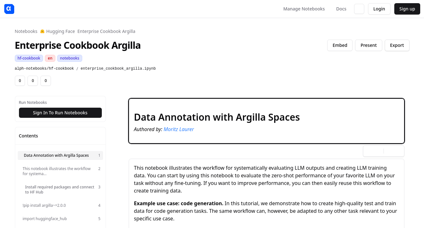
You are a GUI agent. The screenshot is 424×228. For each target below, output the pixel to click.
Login (379, 9)
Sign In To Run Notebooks (60, 113)
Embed (340, 45)
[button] (266, 121)
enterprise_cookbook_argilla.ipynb (118, 68)
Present (368, 45)
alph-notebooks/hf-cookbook (44, 68)
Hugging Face (57, 31)
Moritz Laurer (178, 129)
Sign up (407, 9)
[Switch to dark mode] (359, 9)
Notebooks (26, 31)
